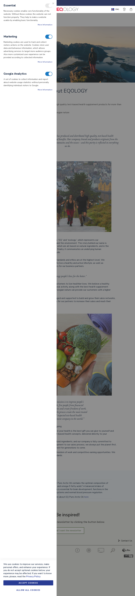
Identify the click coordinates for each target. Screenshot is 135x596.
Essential (48, 6)
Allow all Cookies (28, 590)
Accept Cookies (28, 582)
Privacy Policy (33, 576)
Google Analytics (48, 74)
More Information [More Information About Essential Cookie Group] (45, 25)
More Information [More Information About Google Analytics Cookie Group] (45, 90)
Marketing (48, 37)
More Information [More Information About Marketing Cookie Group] (45, 62)
